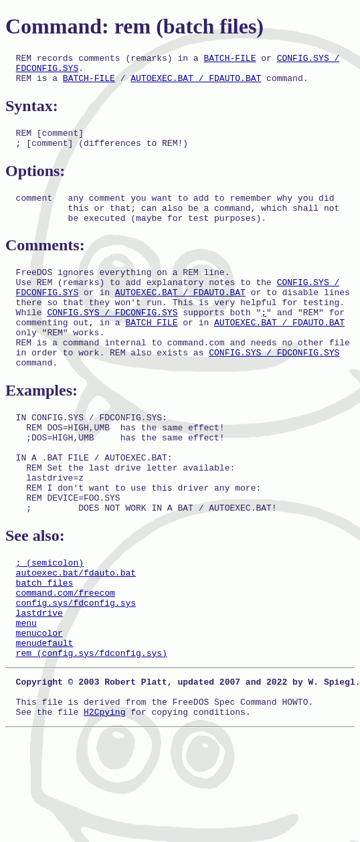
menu (26, 693)
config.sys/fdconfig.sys (76, 669)
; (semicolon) (50, 620)
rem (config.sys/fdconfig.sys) (91, 729)
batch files (45, 645)
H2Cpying (104, 796)
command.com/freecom (65, 657)
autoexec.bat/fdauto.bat (76, 632)
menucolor (39, 705)
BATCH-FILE (229, 60)
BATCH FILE (151, 350)
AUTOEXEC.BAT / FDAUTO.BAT (195, 84)
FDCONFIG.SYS (47, 72)
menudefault (45, 717)
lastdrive (39, 681)
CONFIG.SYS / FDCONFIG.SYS (112, 338)
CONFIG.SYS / (308, 60)
